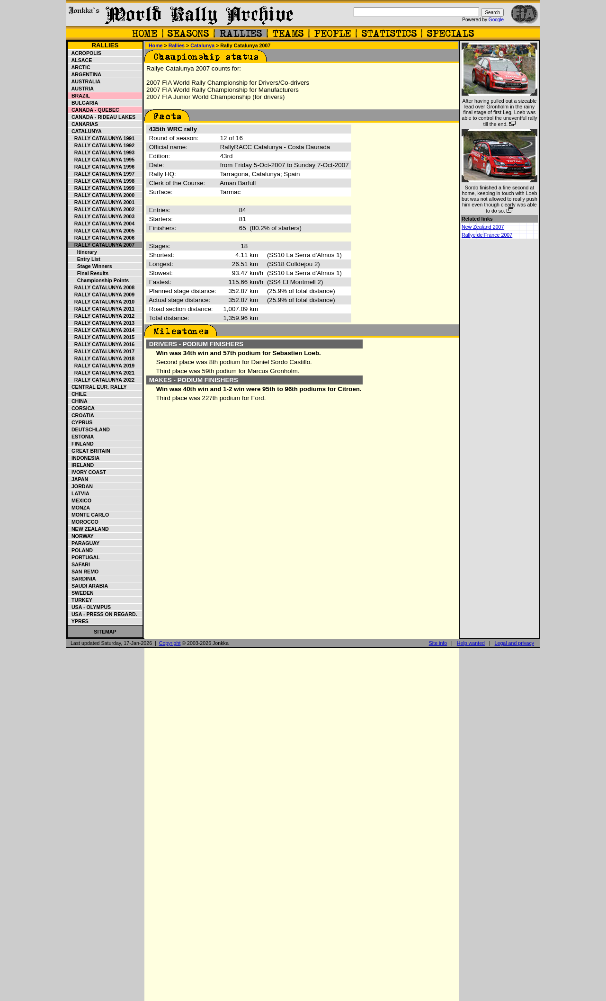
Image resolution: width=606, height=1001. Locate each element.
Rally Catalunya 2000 (101, 195)
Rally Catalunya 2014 (101, 330)
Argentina (85, 74)
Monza (79, 507)
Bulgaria (83, 103)
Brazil (79, 95)
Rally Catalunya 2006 (101, 238)
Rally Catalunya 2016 (101, 344)
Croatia (81, 415)
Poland (81, 550)
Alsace (80, 60)
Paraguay (84, 543)
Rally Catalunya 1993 (101, 152)
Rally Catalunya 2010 (101, 301)
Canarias (83, 124)
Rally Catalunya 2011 (101, 309)
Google (496, 19)
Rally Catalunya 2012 (101, 316)
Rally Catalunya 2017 (101, 351)
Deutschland (89, 429)
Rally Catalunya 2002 (101, 209)
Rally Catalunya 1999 (101, 188)
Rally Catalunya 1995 (101, 159)
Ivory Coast (87, 472)
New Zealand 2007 (483, 227)
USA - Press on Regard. (103, 614)
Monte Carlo (89, 515)
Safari (79, 564)
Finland (81, 444)
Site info (438, 643)
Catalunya (85, 131)
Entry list (84, 259)
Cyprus (80, 422)
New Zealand (89, 529)
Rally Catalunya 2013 (101, 323)
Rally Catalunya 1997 (101, 174)
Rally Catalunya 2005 (101, 230)
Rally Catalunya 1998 (101, 181)
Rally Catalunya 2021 (101, 372)
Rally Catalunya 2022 (101, 380)
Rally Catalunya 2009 (101, 294)
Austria (81, 88)
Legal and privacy (515, 643)
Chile (78, 394)
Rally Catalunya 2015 (101, 337)
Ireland (81, 465)
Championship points (99, 280)
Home (156, 45)
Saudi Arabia (88, 586)
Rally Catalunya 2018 (101, 358)
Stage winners (90, 266)
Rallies (104, 45)
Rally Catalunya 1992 (101, 145)
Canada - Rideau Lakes (102, 117)
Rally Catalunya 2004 (101, 223)
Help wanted (471, 643)
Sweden (81, 593)
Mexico (80, 500)
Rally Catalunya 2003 (101, 216)
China (78, 401)
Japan (78, 479)
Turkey (80, 600)
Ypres (79, 621)
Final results (88, 273)
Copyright (170, 643)
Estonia (81, 436)
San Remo (83, 571)
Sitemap (105, 632)
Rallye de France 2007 (487, 235)
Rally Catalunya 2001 (101, 202)
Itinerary (83, 252)
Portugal (84, 557)
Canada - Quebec (94, 110)
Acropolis (85, 53)
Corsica (82, 408)
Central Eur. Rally (98, 387)
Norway (81, 536)
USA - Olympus (90, 607)
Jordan (81, 486)
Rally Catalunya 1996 (101, 167)
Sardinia (82, 578)
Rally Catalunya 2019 (101, 365)
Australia (84, 81)
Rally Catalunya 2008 (101, 287)
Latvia (79, 493)
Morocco (83, 522)
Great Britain (89, 451)
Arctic (79, 67)
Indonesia (84, 458)
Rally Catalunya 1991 (101, 138)
